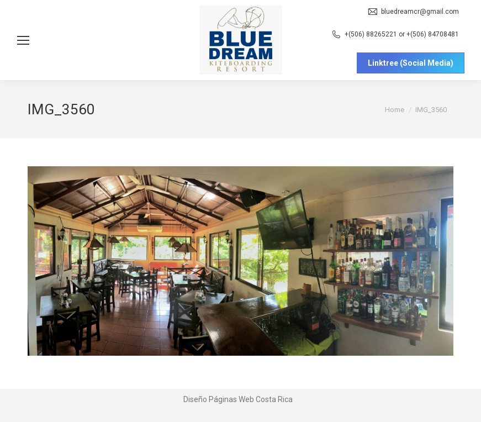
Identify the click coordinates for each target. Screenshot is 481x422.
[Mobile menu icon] (23, 40)
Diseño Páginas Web (218, 399)
